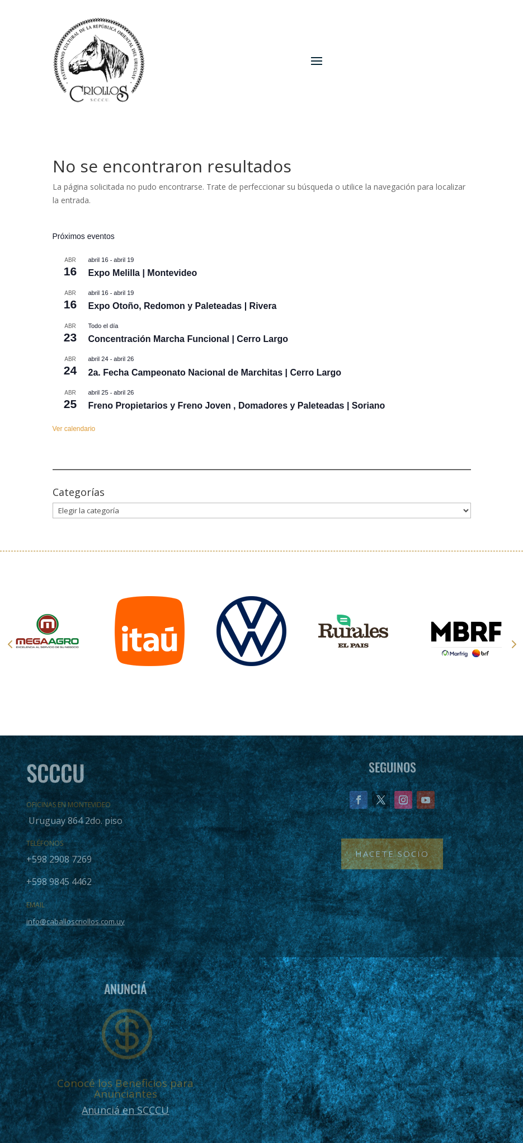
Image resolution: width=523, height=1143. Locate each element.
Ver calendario (74, 429)
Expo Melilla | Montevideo (142, 273)
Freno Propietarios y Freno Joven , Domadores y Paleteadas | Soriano (236, 405)
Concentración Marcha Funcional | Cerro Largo (188, 339)
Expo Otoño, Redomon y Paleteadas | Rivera (182, 306)
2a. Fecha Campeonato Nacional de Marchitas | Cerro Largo (215, 372)
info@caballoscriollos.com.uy (75, 921)
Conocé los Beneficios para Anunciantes (125, 1088)
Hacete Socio (392, 853)
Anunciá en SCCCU (125, 1110)
